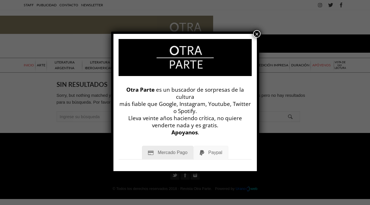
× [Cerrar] (257, 34)
